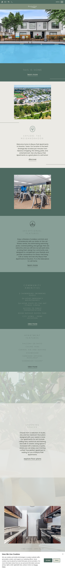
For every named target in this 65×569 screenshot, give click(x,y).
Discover (32, 159)
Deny (56, 560)
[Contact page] (5, 1)
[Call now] (11, 1)
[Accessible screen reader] (2, 1)
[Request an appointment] (8, 1)
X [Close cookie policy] (62, 554)
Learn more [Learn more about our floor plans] (32, 74)
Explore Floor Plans (32, 459)
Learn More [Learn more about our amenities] (32, 265)
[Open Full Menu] (59, 1)
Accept (48, 560)
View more (32, 324)
